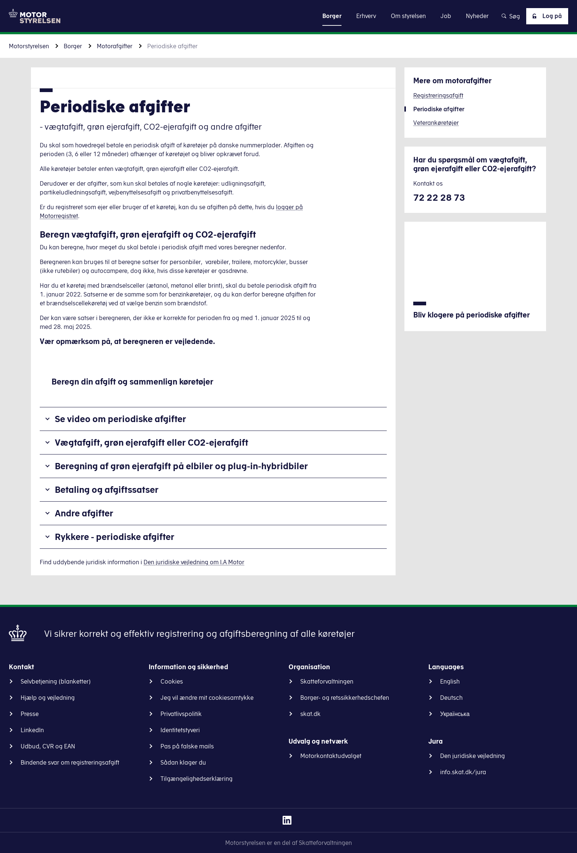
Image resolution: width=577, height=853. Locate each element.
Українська (455, 713)
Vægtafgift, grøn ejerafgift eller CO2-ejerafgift (151, 442)
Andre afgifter (84, 513)
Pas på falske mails (187, 746)
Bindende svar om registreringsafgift (70, 762)
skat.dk (310, 713)
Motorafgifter (114, 46)
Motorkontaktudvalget (330, 755)
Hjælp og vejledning (48, 697)
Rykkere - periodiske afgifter (114, 536)
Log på (546, 16)
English (450, 681)
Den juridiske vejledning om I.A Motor (194, 562)
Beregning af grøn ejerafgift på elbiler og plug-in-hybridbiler (181, 466)
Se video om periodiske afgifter (120, 419)
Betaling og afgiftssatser (107, 489)
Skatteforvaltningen (326, 681)
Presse (30, 713)
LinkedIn (32, 730)
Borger (73, 46)
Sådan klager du (183, 762)
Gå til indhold (289, 15)
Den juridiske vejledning (472, 755)
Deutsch (451, 697)
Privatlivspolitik (181, 713)
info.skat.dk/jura (463, 772)
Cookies (171, 681)
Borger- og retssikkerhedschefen (344, 697)
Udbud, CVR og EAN (48, 746)
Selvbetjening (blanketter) (56, 681)
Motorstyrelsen (29, 46)
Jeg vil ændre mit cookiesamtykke (207, 697)
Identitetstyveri (180, 730)
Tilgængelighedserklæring (196, 778)
